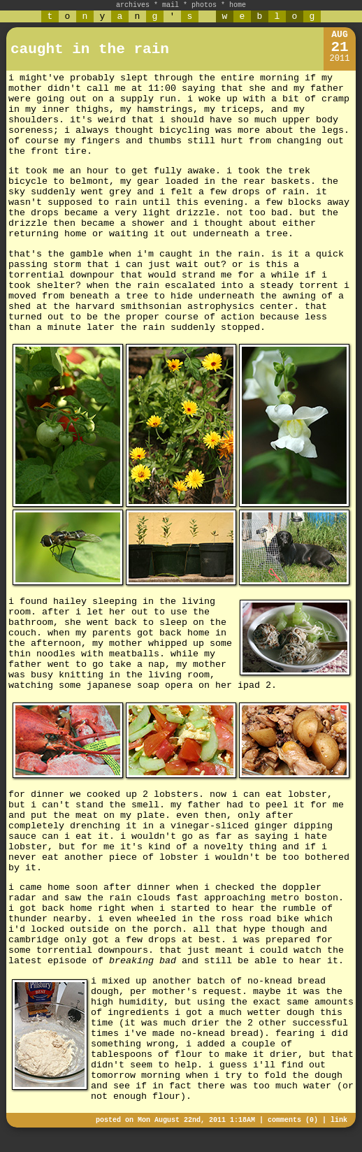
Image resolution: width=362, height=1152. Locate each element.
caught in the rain (89, 49)
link (339, 1120)
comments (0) (293, 1120)
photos (204, 5)
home (237, 5)
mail (170, 5)
